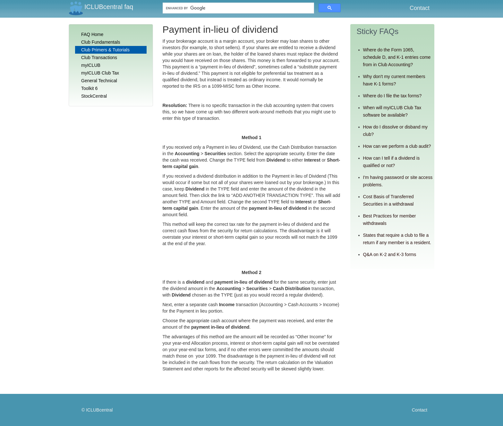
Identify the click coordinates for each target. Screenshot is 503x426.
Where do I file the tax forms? (392, 95)
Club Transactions (99, 57)
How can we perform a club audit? (397, 146)
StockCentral (94, 96)
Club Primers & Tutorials (105, 49)
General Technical (99, 80)
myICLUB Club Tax (100, 72)
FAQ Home (92, 34)
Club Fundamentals (100, 42)
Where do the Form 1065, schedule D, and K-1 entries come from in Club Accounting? (397, 57)
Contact (420, 8)
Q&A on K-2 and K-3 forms (389, 254)
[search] (211, 8)
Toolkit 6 (89, 88)
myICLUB (90, 65)
